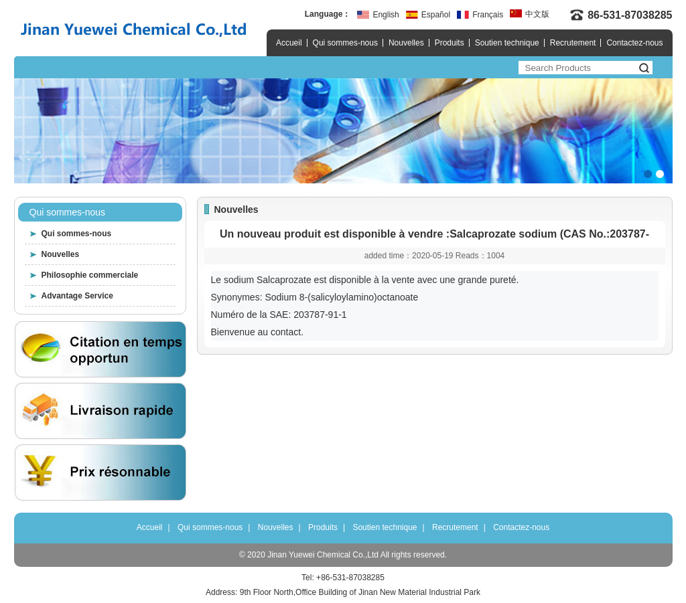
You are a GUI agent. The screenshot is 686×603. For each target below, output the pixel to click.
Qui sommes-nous (345, 43)
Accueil (289, 43)
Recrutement (573, 43)
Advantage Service (77, 295)
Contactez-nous (634, 43)
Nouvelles (406, 43)
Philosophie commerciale (90, 275)
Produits (449, 43)
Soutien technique (507, 43)
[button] (648, 174)
